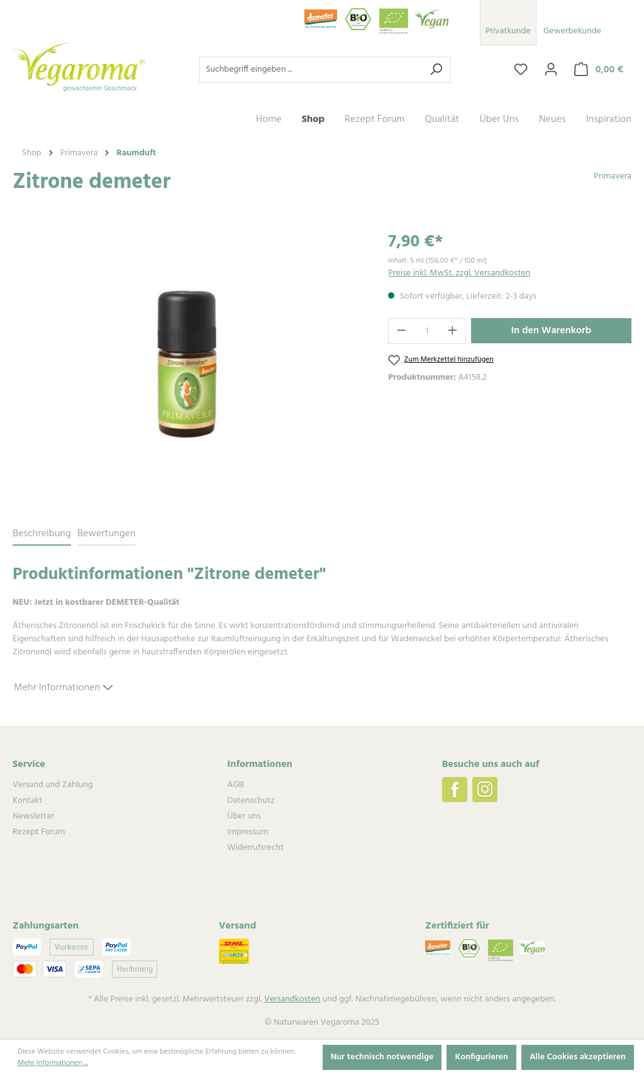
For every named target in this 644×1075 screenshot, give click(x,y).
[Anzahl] (427, 331)
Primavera (612, 177)
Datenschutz (250, 800)
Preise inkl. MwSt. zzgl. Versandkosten (459, 273)
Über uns (243, 816)
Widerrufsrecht (255, 848)
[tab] (42, 534)
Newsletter (33, 816)
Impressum (247, 832)
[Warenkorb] (598, 70)
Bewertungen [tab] (106, 534)
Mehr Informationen (63, 686)
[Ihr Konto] (551, 70)
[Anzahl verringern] (401, 331)
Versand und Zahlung (52, 785)
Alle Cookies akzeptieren (578, 1057)
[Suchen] (436, 70)
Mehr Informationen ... (53, 1063)
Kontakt (27, 800)
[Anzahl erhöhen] (453, 331)
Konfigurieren (481, 1057)
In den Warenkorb (551, 330)
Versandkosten (292, 999)
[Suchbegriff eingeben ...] (310, 70)
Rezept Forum (39, 832)
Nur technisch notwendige (382, 1057)
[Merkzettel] (521, 70)
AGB (235, 785)
